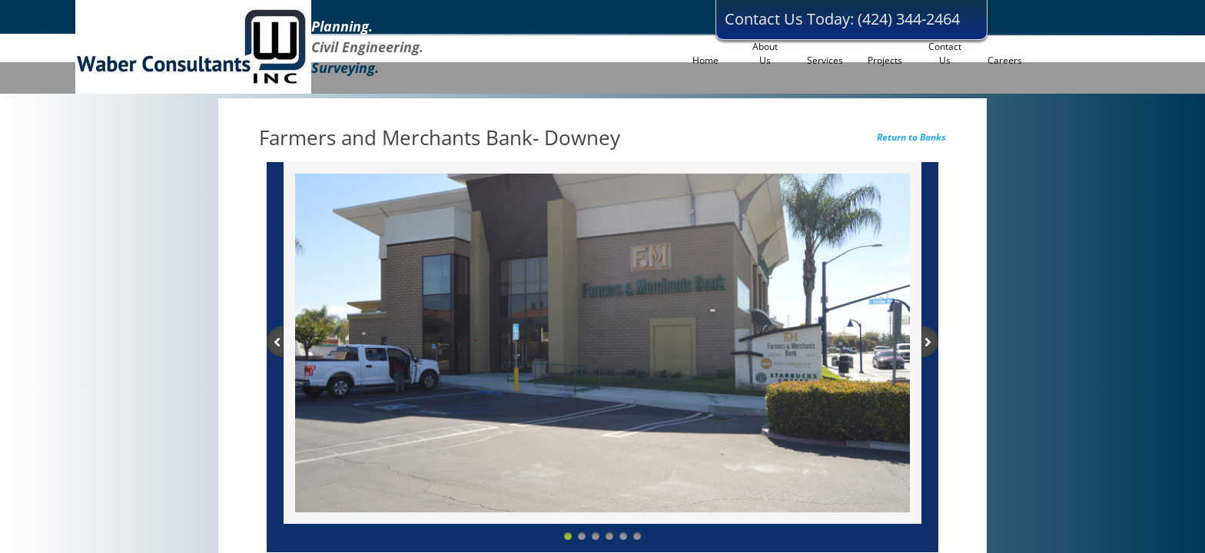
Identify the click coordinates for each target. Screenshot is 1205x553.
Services (825, 60)
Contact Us (944, 53)
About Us (765, 53)
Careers (1005, 60)
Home (705, 60)
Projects (885, 60)
